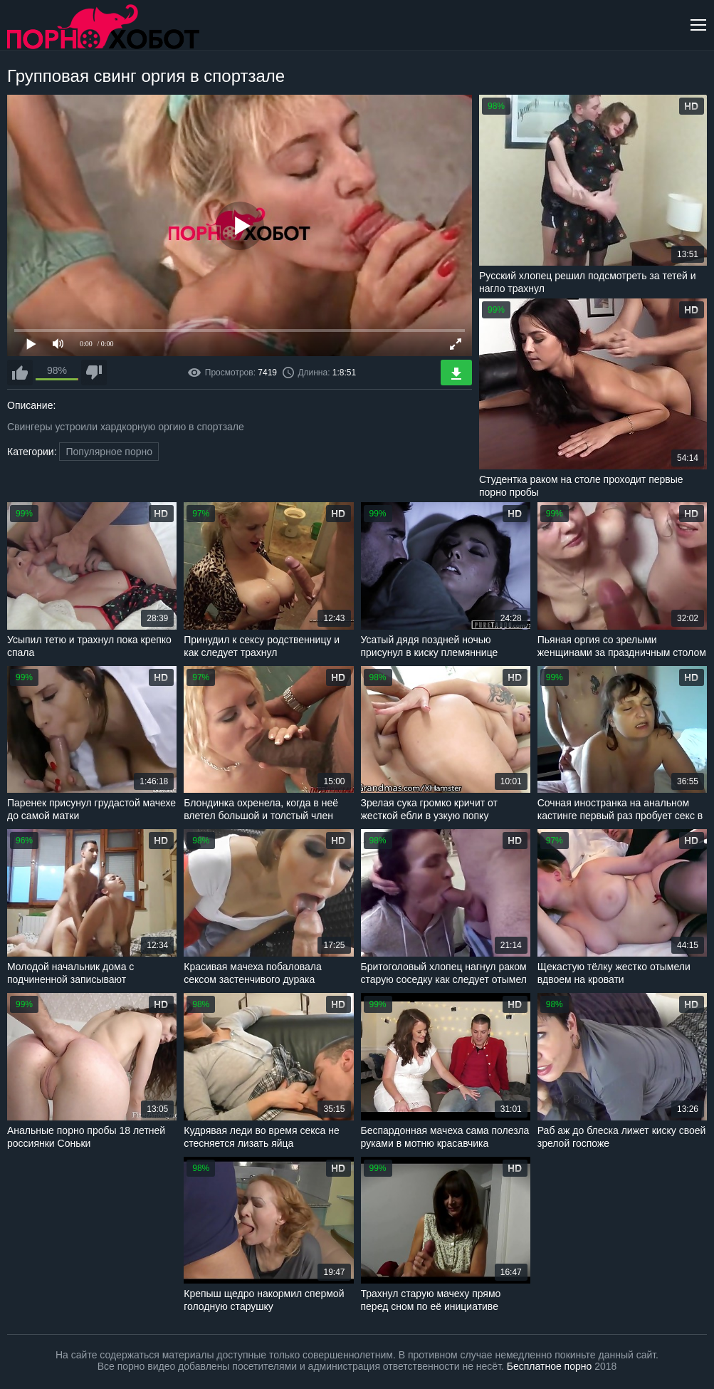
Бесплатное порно (549, 1366)
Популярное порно (108, 451)
